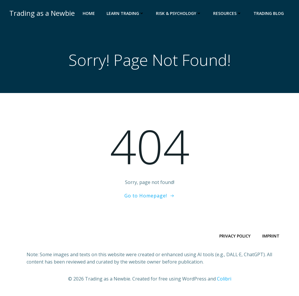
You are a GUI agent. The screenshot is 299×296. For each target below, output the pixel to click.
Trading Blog (268, 13)
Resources (227, 13)
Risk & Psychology (178, 13)
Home (89, 13)
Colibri (224, 279)
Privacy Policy (235, 236)
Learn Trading (125, 13)
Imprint (270, 236)
